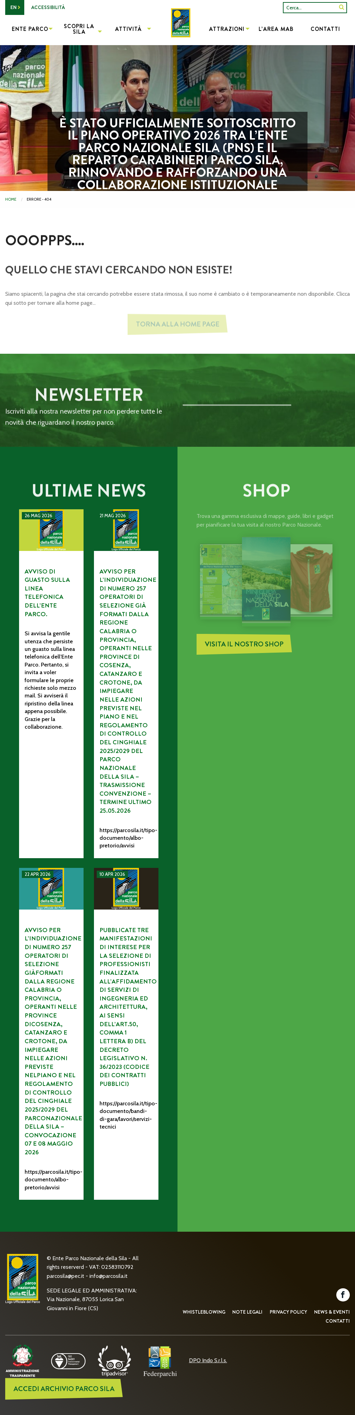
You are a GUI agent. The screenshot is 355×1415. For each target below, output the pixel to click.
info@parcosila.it (108, 1276)
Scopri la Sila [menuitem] (79, 29)
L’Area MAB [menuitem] (276, 29)
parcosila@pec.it (65, 1276)
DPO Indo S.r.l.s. (208, 1360)
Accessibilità (48, 7)
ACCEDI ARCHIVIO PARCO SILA (64, 1389)
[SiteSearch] (341, 7)
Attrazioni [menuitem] (226, 29)
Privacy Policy (288, 1311)
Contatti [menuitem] (325, 29)
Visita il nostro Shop (244, 646)
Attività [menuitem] (128, 29)
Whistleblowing (204, 1311)
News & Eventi (332, 1311)
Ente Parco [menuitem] (30, 29)
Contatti (338, 1320)
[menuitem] (177, 30)
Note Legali (247, 1311)
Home (10, 199)
